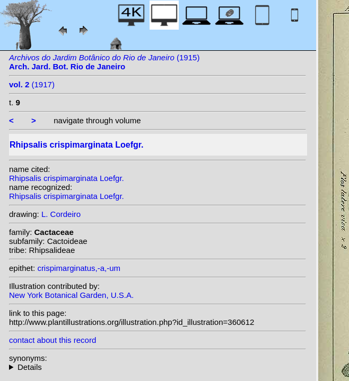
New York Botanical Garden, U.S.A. (71, 295)
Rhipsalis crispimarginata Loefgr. (66, 178)
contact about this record (52, 339)
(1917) (32, 84)
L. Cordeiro (61, 214)
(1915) (104, 62)
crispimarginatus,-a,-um (78, 268)
